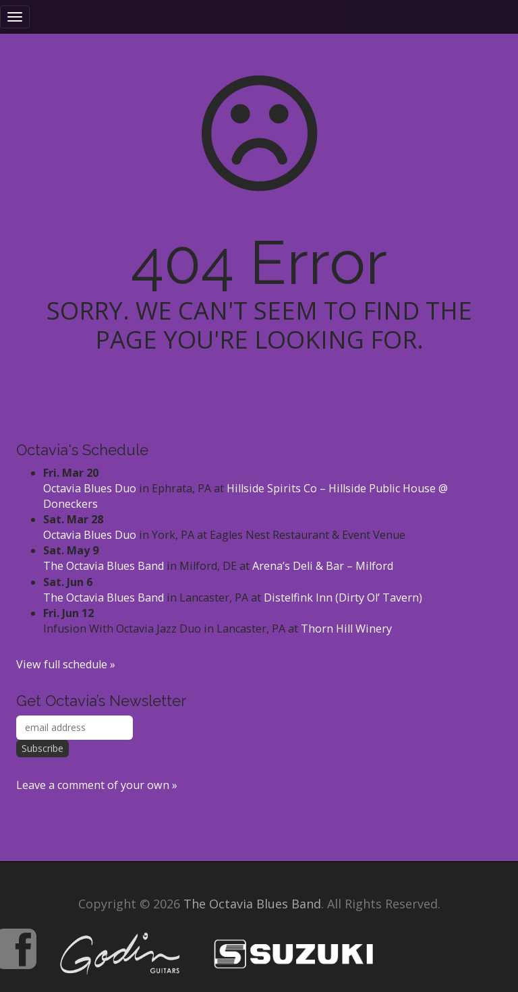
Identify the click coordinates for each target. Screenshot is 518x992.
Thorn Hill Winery (346, 628)
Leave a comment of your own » (96, 785)
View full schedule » (65, 664)
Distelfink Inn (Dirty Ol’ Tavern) (343, 597)
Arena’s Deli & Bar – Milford (322, 565)
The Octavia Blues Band (103, 565)
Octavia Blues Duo (89, 488)
